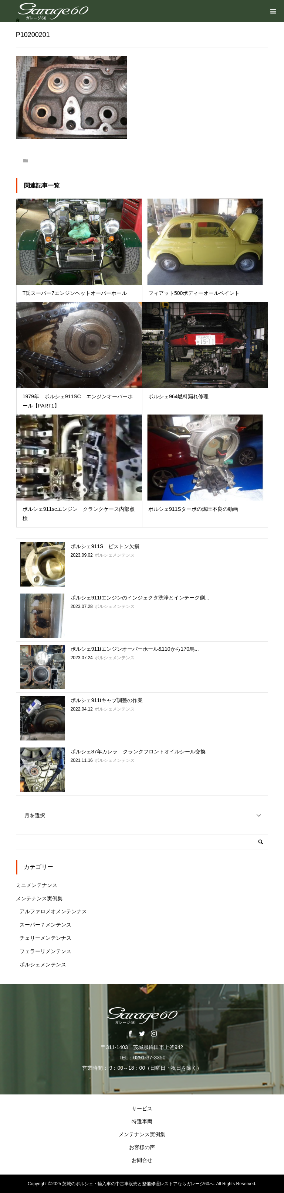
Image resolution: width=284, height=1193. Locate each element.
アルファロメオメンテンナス (53, 911)
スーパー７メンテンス (45, 925)
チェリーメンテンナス (45, 938)
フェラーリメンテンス (45, 951)
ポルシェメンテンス (43, 964)
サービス (142, 1108)
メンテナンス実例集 (39, 898)
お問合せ (142, 1160)
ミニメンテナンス (36, 885)
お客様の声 (142, 1147)
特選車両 (142, 1121)
